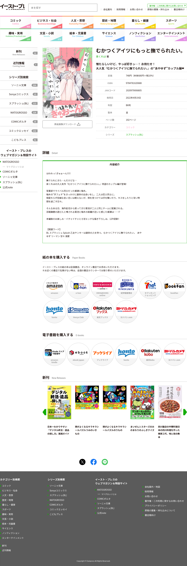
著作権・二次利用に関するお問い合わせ (166, 5)
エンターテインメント (171, 34)
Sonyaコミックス (18, 94)
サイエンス (109, 34)
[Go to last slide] (44, 412)
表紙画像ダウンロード (65, 124)
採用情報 (121, 10)
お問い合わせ (136, 10)
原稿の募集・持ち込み (158, 10)
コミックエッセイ (19, 131)
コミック (15, 21)
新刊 (19, 52)
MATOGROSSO (18, 112)
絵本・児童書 (77, 34)
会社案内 (107, 10)
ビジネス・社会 (46, 21)
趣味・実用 (15, 34)
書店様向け (179, 10)
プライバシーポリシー (156, 505)
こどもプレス (18, 140)
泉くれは (101, 56)
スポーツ (171, 21)
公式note (8, 187)
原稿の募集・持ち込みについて (160, 510)
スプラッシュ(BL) (18, 103)
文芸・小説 (46, 34)
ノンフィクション (140, 34)
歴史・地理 (109, 21)
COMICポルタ (18, 121)
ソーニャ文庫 (18, 85)
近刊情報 (19, 64)
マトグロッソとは (15, 166)
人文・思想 (77, 21)
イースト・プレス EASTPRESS (15, 8)
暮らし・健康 (140, 21)
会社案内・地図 (152, 486)
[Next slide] (185, 412)
